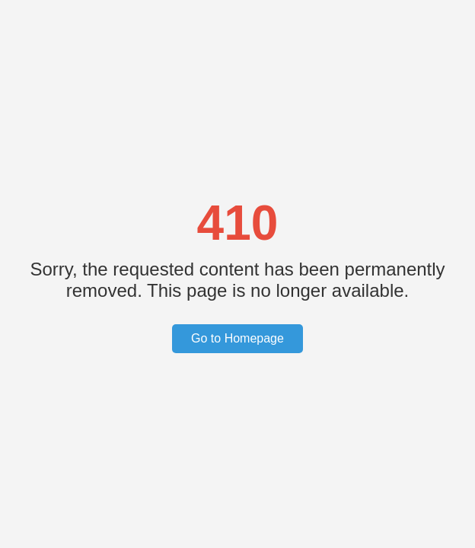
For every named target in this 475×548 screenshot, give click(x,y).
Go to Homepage (237, 338)
